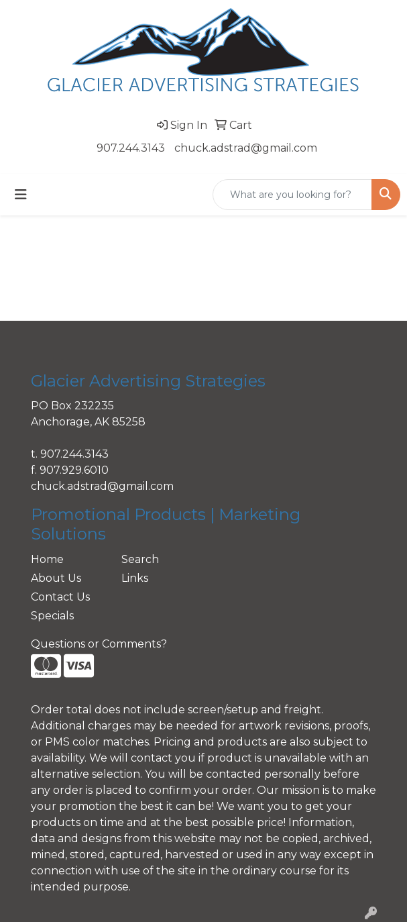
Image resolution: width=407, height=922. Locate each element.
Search (140, 559)
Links (134, 578)
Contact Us (60, 597)
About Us (56, 578)
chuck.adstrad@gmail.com (245, 148)
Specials (52, 615)
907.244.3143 (131, 148)
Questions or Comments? (99, 643)
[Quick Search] (292, 194)
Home (47, 559)
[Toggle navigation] (21, 194)
